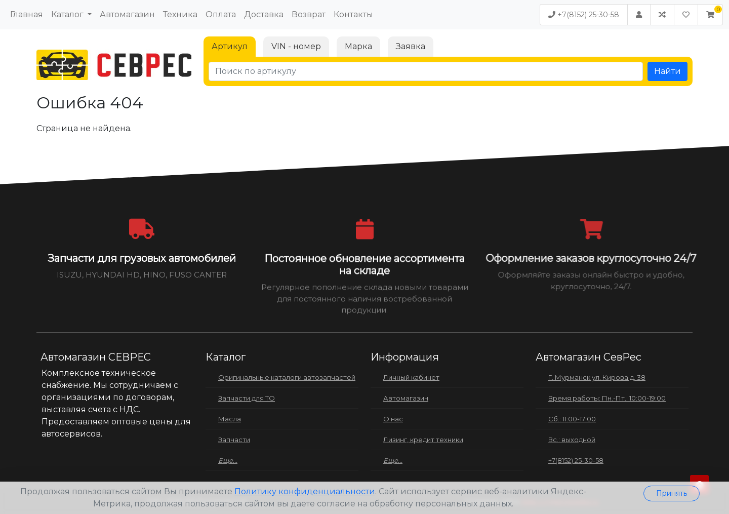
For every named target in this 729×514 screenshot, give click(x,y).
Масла (229, 419)
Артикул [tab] (230, 46)
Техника (180, 14)
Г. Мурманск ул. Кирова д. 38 (596, 377)
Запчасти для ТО (246, 398)
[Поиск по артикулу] (426, 71)
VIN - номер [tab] (296, 46)
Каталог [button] (68, 14)
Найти (667, 71)
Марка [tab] (358, 46)
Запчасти (234, 440)
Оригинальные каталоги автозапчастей (286, 377)
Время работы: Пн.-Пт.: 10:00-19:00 (607, 398)
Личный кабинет (411, 377)
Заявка (410, 46)
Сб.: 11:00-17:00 (572, 419)
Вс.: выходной (571, 440)
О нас (393, 419)
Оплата (221, 14)
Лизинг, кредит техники (423, 440)
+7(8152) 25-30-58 (583, 14)
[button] (710, 14)
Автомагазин (127, 14)
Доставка (264, 14)
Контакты (353, 14)
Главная (26, 14)
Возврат (309, 14)
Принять (671, 493)
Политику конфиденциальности (304, 491)
